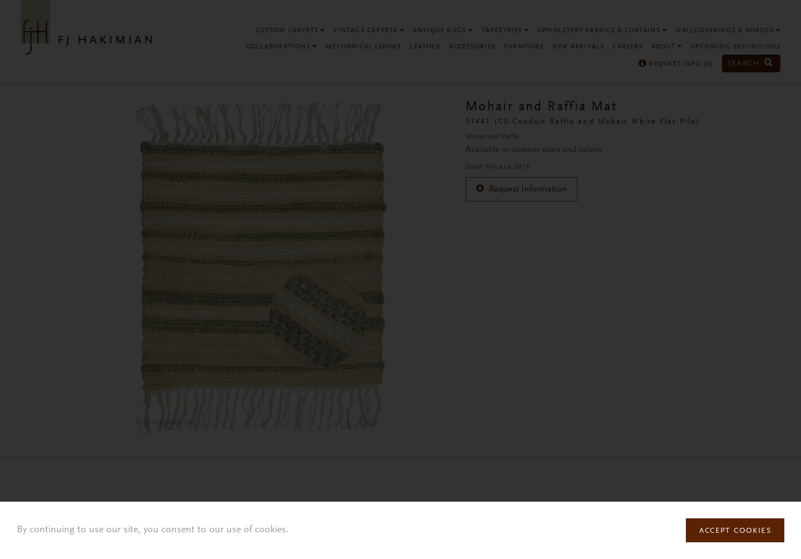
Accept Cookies (735, 531)
